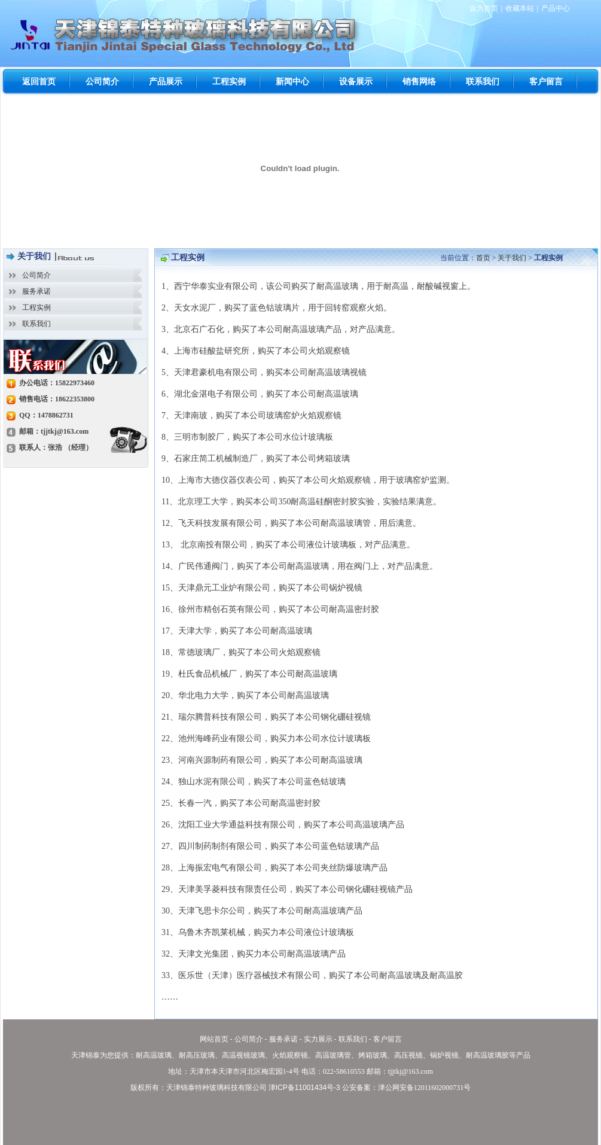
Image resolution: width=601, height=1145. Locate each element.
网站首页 (214, 1039)
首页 (483, 258)
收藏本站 (519, 8)
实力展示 (318, 1039)
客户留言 (387, 1039)
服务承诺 (36, 291)
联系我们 (36, 323)
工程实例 (36, 307)
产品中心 (555, 8)
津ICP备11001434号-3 (304, 1087)
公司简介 (36, 275)
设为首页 (483, 8)
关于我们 (512, 258)
